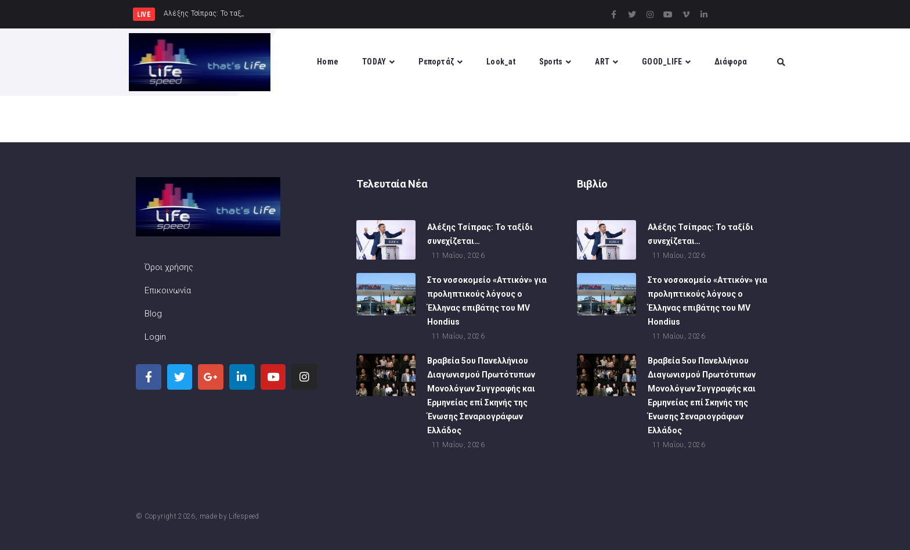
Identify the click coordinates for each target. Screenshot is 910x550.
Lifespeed (244, 516)
